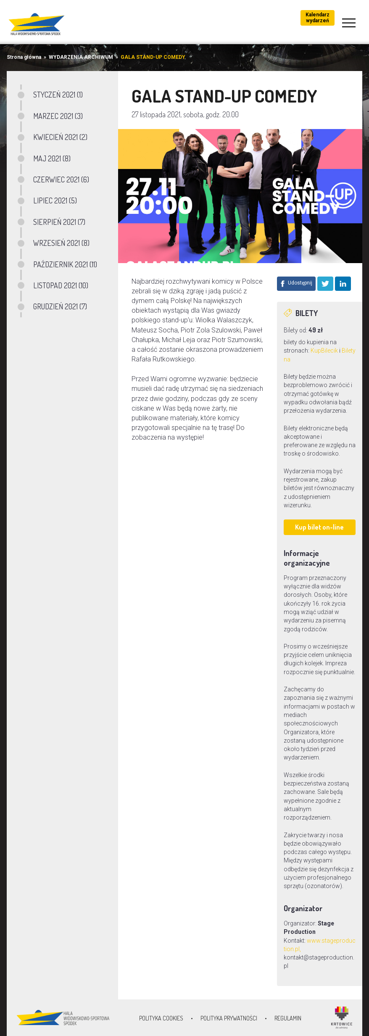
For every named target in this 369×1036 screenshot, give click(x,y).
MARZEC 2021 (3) (58, 116)
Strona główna (24, 57)
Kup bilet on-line (319, 527)
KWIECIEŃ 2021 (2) (60, 137)
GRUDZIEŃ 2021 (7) (60, 306)
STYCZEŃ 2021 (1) (58, 94)
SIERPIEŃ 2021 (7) (59, 222)
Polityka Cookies (161, 1018)
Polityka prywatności (228, 1018)
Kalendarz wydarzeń (317, 18)
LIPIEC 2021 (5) (55, 200)
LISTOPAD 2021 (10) (60, 285)
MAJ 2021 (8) (52, 158)
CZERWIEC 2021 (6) (61, 179)
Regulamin (287, 1018)
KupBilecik (324, 350)
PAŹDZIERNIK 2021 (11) (65, 264)
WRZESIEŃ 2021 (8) (61, 243)
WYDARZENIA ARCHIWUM (81, 57)
